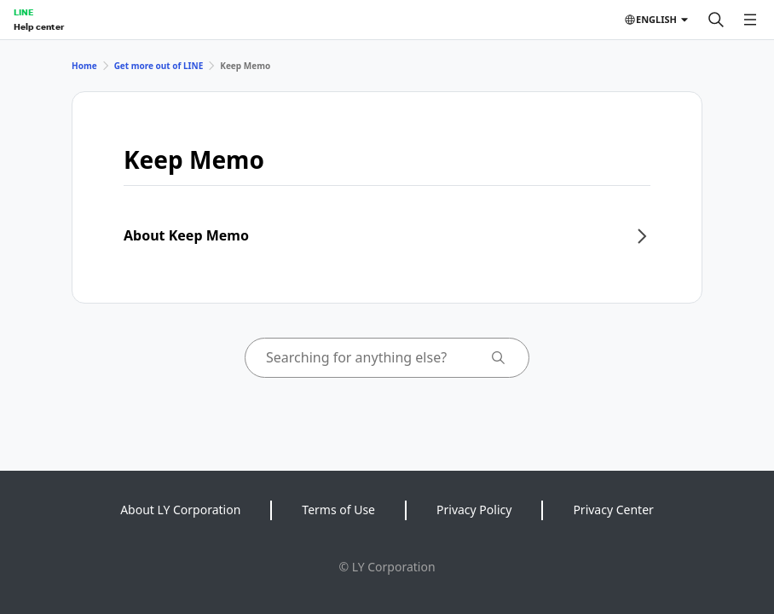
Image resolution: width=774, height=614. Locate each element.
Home (84, 66)
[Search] (716, 20)
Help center (39, 26)
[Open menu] (750, 20)
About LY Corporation (180, 509)
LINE (23, 12)
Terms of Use (338, 509)
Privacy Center (613, 509)
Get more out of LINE (159, 66)
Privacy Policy (473, 509)
